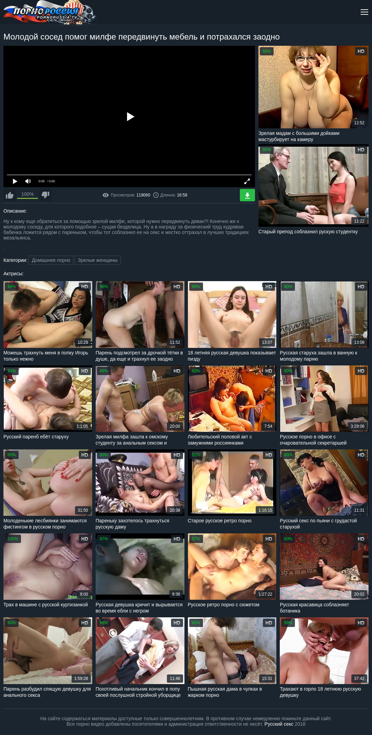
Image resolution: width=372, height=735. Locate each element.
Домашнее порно (51, 260)
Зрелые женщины (98, 260)
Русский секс (279, 724)
